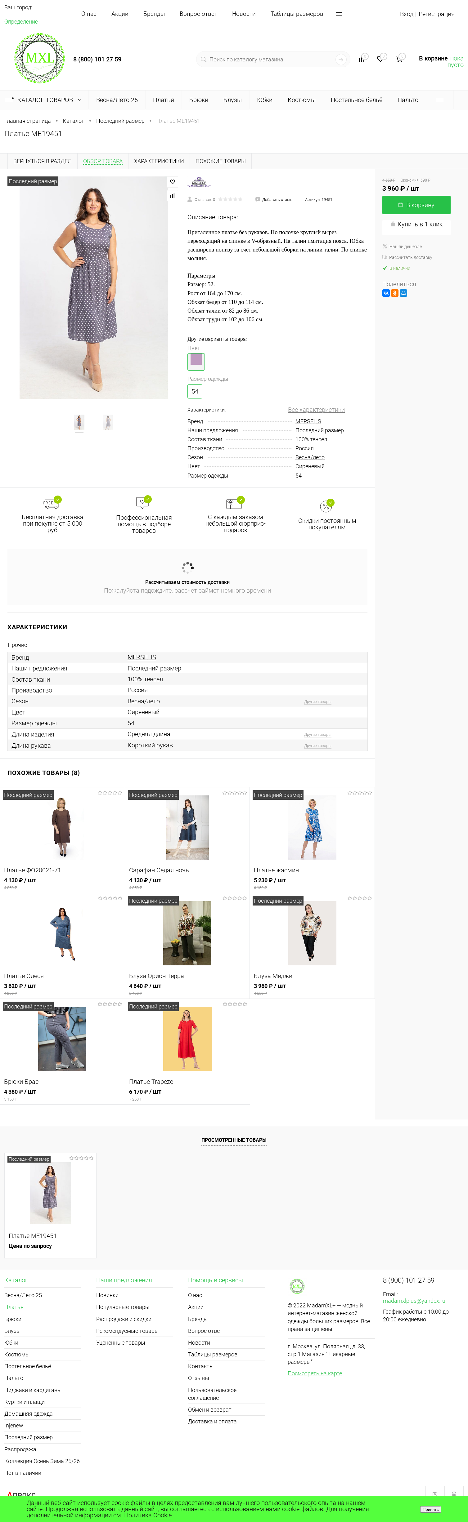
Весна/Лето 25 (23, 1295)
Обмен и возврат (210, 1409)
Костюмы (17, 1354)
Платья (14, 1307)
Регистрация (437, 14)
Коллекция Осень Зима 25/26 (42, 1461)
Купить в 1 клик (416, 224)
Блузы (12, 1331)
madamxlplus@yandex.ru (414, 1300)
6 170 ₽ (187, 1095)
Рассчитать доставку (407, 257)
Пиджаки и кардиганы (33, 1390)
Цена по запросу (30, 1246)
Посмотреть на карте (315, 1373)
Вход (406, 14)
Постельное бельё (27, 1366)
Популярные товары (123, 1307)
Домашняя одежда (28, 1413)
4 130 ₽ (62, 883)
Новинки (107, 1295)
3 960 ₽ (312, 989)
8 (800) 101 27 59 (97, 59)
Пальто (13, 1378)
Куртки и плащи (24, 1402)
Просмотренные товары (234, 1140)
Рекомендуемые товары (127, 1331)
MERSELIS (308, 421)
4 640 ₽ (187, 989)
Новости (244, 13)
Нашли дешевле (402, 246)
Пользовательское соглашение (212, 1394)
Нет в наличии (22, 1473)
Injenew (13, 1425)
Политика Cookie (148, 1515)
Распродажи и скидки (123, 1319)
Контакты (201, 1366)
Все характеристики (316, 409)
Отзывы (198, 1378)
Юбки (11, 1342)
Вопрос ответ (198, 13)
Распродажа (20, 1449)
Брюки (12, 1319)
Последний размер (28, 1437)
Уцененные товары (120, 1342)
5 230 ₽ (312, 883)
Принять (431, 1509)
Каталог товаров (44, 100)
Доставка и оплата (212, 1421)
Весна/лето (310, 457)
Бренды (154, 13)
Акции (119, 13)
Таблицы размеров (297, 13)
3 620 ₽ (62, 989)
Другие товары (317, 701)
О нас (89, 13)
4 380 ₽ (62, 1095)
